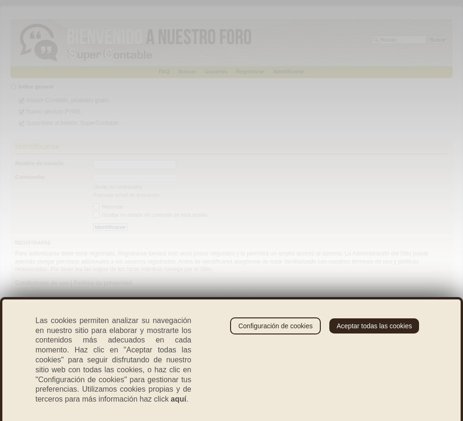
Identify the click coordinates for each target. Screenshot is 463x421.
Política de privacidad (103, 283)
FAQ (164, 71)
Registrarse (250, 71)
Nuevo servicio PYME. (54, 111)
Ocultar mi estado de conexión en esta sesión (150, 215)
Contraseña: (30, 177)
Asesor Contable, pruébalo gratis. (68, 100)
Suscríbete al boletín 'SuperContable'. (73, 123)
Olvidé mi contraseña (117, 187)
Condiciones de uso (42, 283)
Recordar (108, 207)
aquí (178, 399)
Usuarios (216, 71)
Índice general (35, 86)
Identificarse (289, 71)
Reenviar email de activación (126, 195)
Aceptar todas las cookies (374, 326)
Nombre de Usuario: (40, 163)
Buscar (187, 71)
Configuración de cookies (275, 326)
